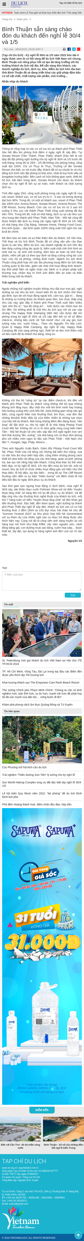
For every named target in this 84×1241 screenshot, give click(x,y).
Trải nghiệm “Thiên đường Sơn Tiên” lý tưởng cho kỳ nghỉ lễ (38, 774)
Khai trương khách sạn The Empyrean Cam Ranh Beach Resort (40, 682)
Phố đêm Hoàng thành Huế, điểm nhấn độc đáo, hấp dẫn (36, 804)
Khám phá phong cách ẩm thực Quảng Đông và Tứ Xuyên (37, 704)
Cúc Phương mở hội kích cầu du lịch (24, 767)
